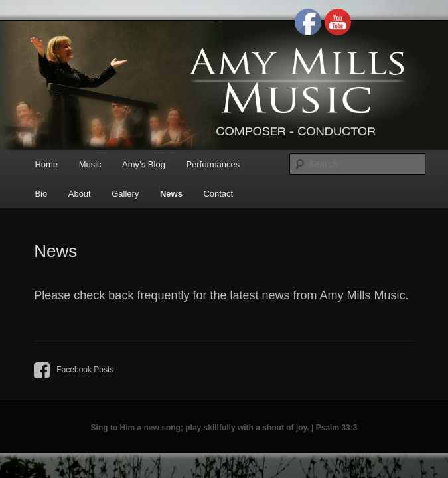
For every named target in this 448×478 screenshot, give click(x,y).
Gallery (125, 194)
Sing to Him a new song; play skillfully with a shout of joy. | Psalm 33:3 (224, 427)
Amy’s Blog (143, 164)
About (79, 194)
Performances (213, 164)
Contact (218, 194)
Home (46, 164)
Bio (41, 194)
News (171, 194)
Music (90, 164)
